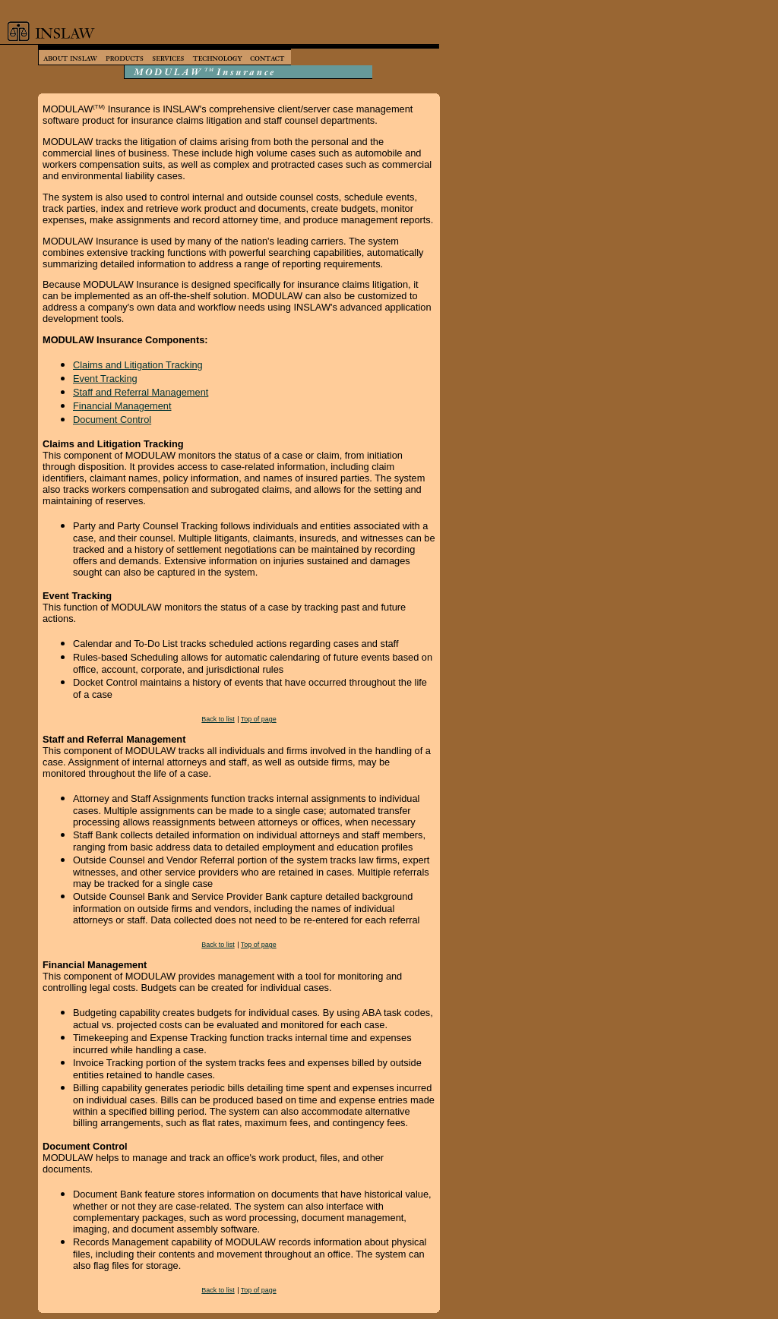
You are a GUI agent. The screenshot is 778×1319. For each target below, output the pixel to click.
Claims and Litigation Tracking (138, 365)
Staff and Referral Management (140, 392)
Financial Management (122, 406)
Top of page (259, 719)
